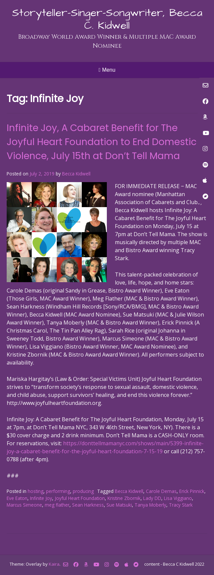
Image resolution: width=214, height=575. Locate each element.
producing (83, 491)
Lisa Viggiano (178, 498)
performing (58, 491)
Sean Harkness (88, 505)
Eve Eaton (17, 498)
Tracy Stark (181, 505)
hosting (35, 491)
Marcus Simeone (24, 505)
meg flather (57, 505)
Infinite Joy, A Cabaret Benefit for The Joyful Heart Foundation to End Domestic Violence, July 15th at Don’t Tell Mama (102, 141)
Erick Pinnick (191, 491)
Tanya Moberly (150, 505)
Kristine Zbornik (124, 498)
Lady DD (152, 498)
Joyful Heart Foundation (80, 498)
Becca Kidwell (76, 173)
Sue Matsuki (119, 505)
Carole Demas (161, 491)
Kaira (54, 564)
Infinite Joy (41, 498)
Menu (106, 70)
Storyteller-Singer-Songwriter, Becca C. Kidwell (107, 19)
